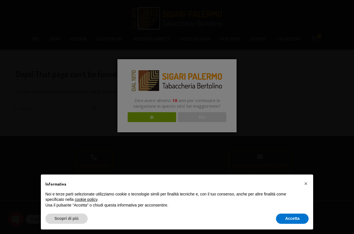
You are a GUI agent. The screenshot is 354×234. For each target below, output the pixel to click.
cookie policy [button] (86, 199)
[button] (305, 183)
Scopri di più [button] (66, 218)
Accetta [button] (292, 218)
